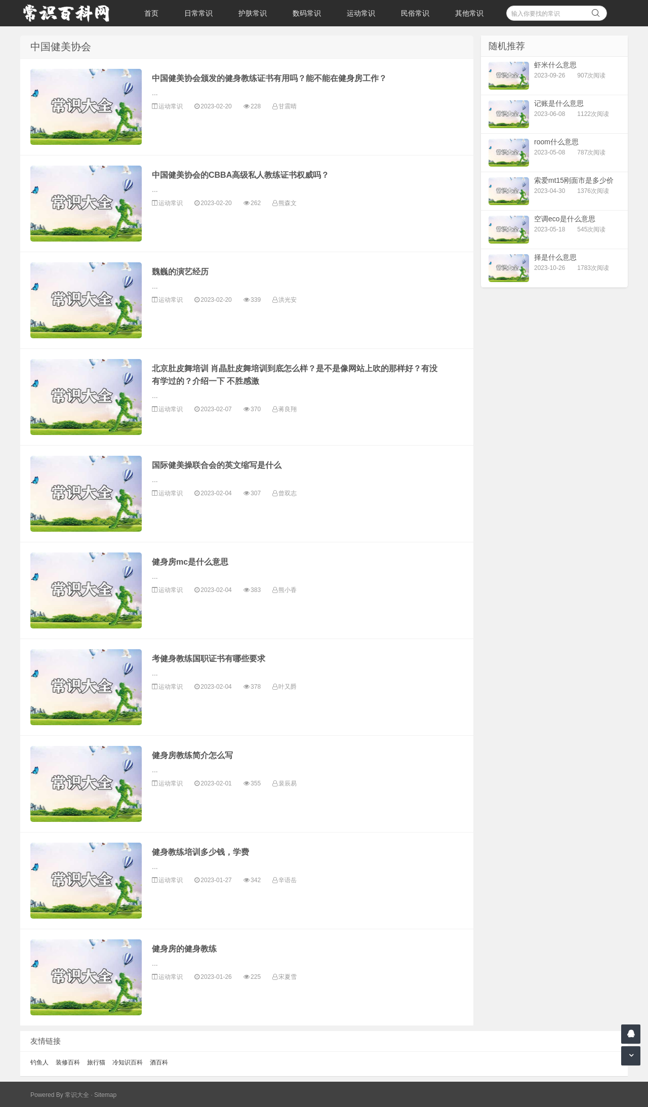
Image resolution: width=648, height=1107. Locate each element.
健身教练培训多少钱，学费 (200, 852)
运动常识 (361, 13)
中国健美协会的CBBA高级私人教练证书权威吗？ (240, 175)
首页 (151, 13)
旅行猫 (96, 1062)
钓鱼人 (39, 1062)
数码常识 (307, 13)
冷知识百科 (127, 1062)
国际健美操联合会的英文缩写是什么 (216, 465)
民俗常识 (415, 13)
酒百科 (159, 1062)
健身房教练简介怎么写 (192, 755)
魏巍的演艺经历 (180, 271)
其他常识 (469, 13)
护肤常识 (252, 13)
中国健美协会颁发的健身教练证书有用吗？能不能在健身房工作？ (269, 78)
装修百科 (68, 1062)
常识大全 (77, 1094)
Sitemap (105, 1094)
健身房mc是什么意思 (190, 562)
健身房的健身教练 (184, 948)
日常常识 (198, 13)
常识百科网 (71, 13)
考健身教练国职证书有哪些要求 (208, 658)
